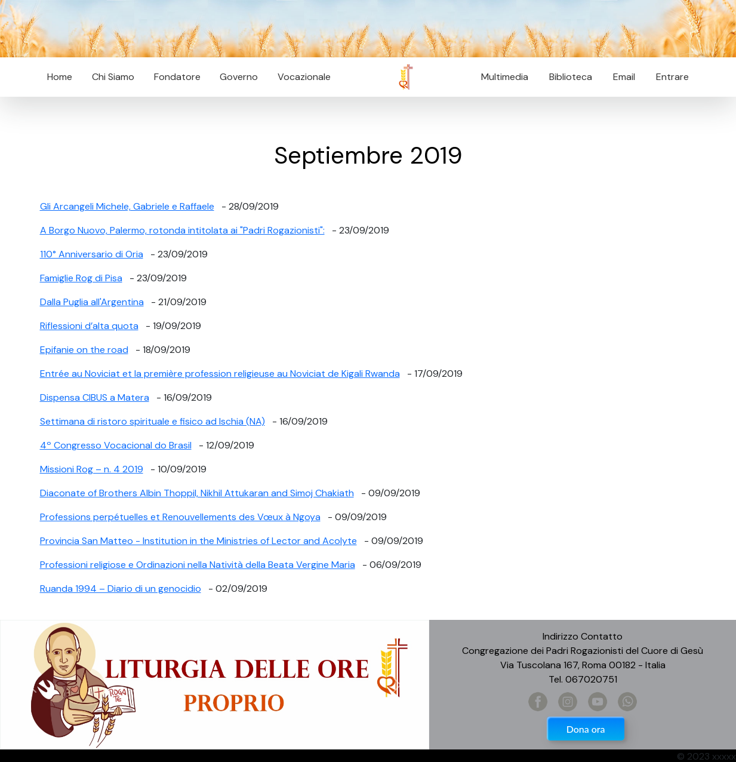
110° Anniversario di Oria (91, 254)
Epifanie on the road (84, 349)
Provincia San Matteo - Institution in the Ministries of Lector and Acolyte (198, 540)
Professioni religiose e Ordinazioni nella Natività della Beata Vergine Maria (197, 564)
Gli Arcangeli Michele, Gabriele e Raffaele (127, 206)
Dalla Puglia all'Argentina (92, 302)
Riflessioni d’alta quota (89, 325)
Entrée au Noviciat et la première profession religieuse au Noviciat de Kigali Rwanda (220, 373)
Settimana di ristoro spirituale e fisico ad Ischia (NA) (152, 421)
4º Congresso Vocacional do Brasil (116, 445)
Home (59, 76)
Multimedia (504, 76)
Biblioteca (570, 76)
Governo (239, 76)
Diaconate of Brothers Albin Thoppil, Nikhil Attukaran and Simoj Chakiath (197, 493)
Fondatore (177, 76)
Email (620, 76)
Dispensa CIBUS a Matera (94, 397)
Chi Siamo (113, 76)
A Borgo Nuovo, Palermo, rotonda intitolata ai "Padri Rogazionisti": (182, 230)
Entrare (672, 76)
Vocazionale (304, 76)
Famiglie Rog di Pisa (81, 278)
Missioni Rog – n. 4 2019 (91, 469)
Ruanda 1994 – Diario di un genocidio (120, 588)
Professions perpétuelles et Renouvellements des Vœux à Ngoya (180, 517)
